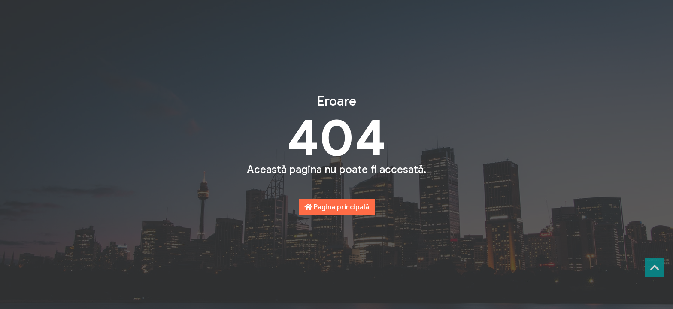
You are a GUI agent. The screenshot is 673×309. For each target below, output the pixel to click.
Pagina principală (336, 207)
